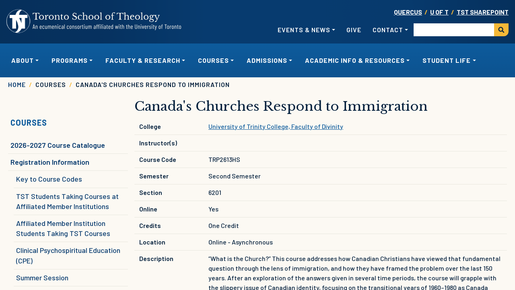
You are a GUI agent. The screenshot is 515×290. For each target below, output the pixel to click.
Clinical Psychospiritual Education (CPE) (68, 255)
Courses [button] (213, 60)
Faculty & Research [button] (142, 60)
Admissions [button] (267, 60)
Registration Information (49, 161)
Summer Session (42, 277)
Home (17, 84)
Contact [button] (388, 29)
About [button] (22, 60)
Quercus (408, 12)
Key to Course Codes (49, 178)
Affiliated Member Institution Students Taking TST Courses (63, 228)
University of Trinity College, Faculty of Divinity (275, 126)
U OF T (439, 12)
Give (353, 29)
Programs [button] (70, 60)
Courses (28, 122)
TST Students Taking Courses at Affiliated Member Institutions (67, 201)
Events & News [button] (304, 29)
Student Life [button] (446, 60)
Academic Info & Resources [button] (355, 60)
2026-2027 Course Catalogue (57, 145)
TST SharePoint (483, 12)
